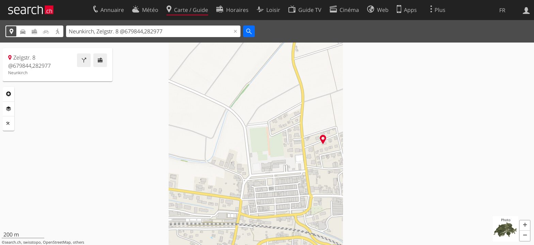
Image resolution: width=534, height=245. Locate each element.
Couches (8, 109)
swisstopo (32, 242)
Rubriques (8, 94)
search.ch (13, 242)
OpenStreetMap (57, 242)
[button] (525, 225)
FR (502, 10)
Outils (8, 123)
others (78, 242)
